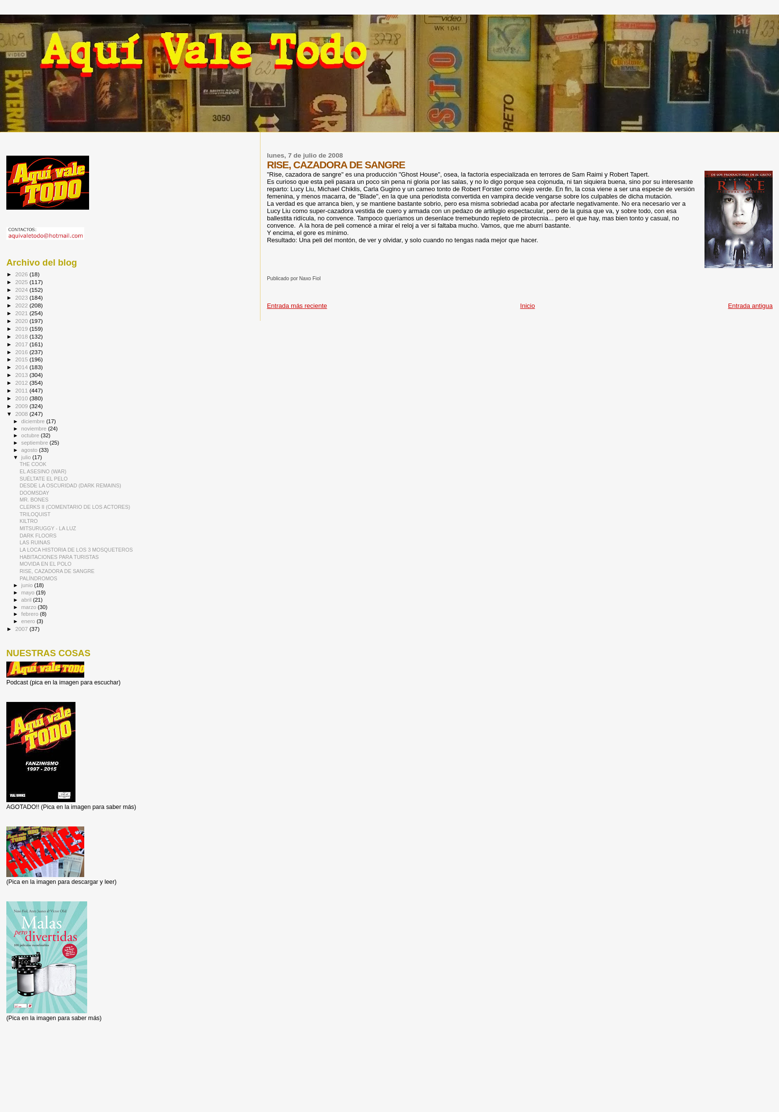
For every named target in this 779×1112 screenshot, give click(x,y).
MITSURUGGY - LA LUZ (47, 528)
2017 (22, 344)
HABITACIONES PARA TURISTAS (59, 557)
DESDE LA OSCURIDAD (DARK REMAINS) (70, 485)
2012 (22, 382)
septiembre (35, 443)
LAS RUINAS (34, 542)
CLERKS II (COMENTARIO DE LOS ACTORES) (74, 507)
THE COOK (32, 464)
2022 (22, 305)
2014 (22, 367)
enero (29, 621)
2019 (22, 328)
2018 (22, 336)
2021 (22, 313)
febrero (30, 614)
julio (27, 457)
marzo (29, 607)
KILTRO (28, 521)
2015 (22, 359)
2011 (22, 390)
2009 (22, 406)
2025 (22, 282)
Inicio (527, 305)
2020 (22, 321)
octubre (31, 435)
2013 (22, 375)
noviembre (34, 428)
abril (27, 600)
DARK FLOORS (37, 535)
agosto (30, 450)
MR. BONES (33, 499)
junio (28, 585)
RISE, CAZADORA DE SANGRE (56, 571)
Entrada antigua (750, 305)
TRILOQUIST (34, 514)
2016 (22, 352)
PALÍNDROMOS (38, 578)
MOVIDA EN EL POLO (45, 564)
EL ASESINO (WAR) (42, 471)
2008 (22, 414)
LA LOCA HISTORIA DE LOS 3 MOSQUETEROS (76, 550)
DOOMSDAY (34, 493)
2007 (22, 629)
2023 (22, 297)
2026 (22, 274)
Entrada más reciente (297, 305)
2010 (22, 398)
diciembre (33, 421)
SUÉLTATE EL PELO (43, 479)
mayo (28, 592)
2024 (22, 290)
